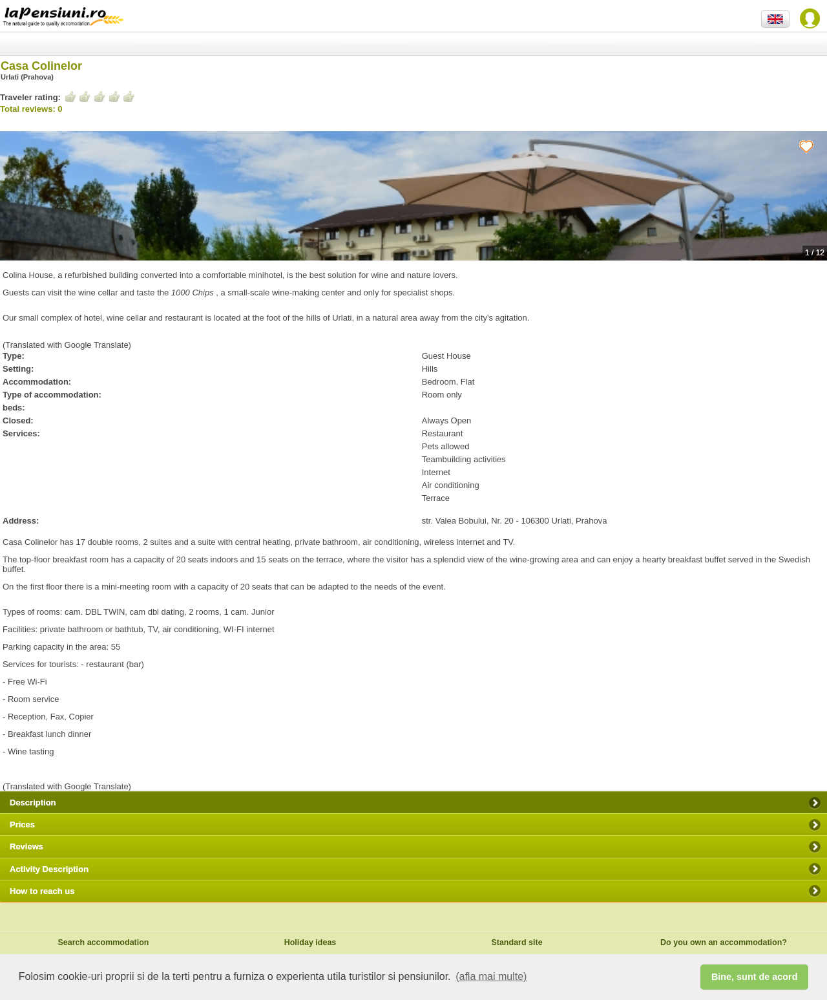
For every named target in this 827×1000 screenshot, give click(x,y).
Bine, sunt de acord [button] (754, 977)
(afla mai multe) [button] (491, 976)
